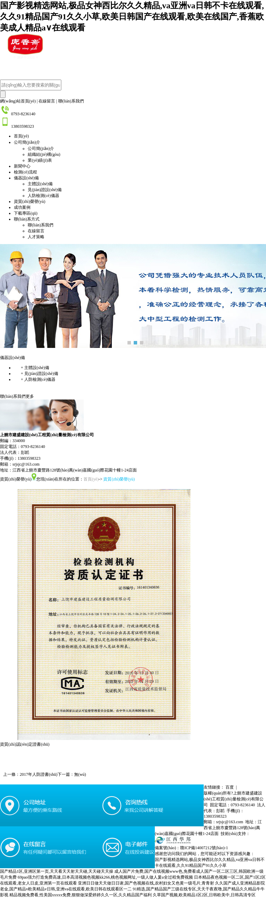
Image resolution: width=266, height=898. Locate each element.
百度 (232, 787)
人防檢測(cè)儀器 (43, 195)
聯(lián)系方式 (26, 219)
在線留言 (46, 101)
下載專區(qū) (25, 213)
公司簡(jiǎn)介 (27, 142)
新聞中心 (22, 166)
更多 (30, 396)
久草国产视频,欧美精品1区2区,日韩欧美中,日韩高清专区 (204, 894)
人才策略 (36, 236)
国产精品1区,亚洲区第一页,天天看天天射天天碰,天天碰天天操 (56, 871)
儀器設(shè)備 (26, 178)
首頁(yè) (21, 136)
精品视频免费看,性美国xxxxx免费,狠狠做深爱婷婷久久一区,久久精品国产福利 (80, 894)
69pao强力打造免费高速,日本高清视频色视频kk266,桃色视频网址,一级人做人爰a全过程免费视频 (105, 877)
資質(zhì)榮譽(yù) (29, 201)
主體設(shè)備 (40, 183)
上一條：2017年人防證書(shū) (28, 774)
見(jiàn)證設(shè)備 (45, 189)
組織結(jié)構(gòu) (44, 154)
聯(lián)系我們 (71, 101)
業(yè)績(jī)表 (40, 160)
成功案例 (22, 207)
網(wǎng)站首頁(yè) (18, 101)
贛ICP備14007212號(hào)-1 (204, 847)
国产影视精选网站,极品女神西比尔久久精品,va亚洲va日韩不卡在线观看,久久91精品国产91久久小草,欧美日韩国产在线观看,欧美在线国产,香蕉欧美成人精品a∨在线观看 (132, 16)
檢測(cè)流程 (25, 172)
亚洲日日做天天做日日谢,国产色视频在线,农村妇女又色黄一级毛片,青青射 (146, 883)
